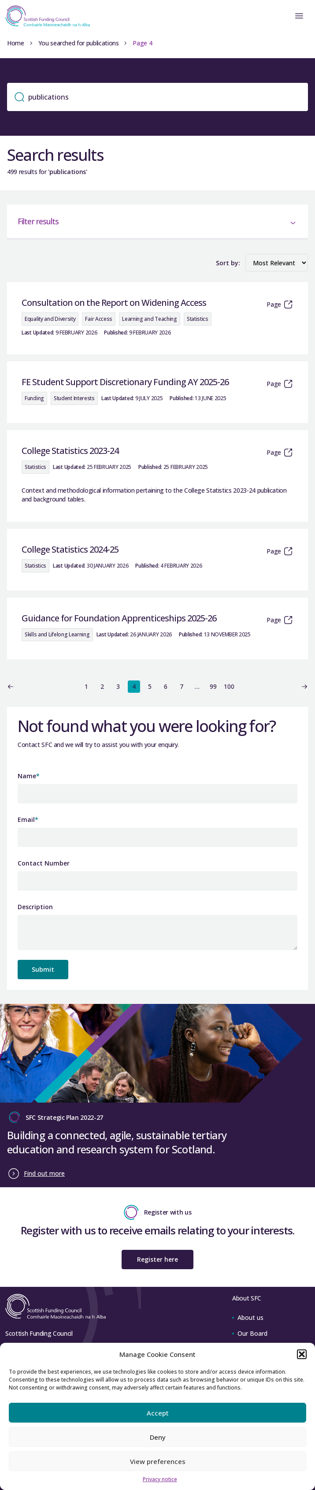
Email (28, 819)
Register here (157, 1259)
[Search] (157, 97)
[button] (301, 1354)
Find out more (44, 1173)
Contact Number (44, 863)
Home (15, 43)
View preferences (157, 1461)
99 (213, 686)
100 (229, 686)
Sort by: (228, 263)
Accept (158, 1412)
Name (29, 776)
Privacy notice (160, 1479)
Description (35, 907)
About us (247, 1317)
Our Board (249, 1333)
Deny (158, 1437)
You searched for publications (78, 43)
